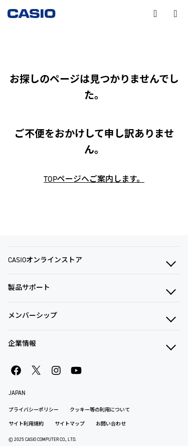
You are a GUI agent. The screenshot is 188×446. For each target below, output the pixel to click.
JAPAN (17, 393)
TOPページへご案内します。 (94, 179)
